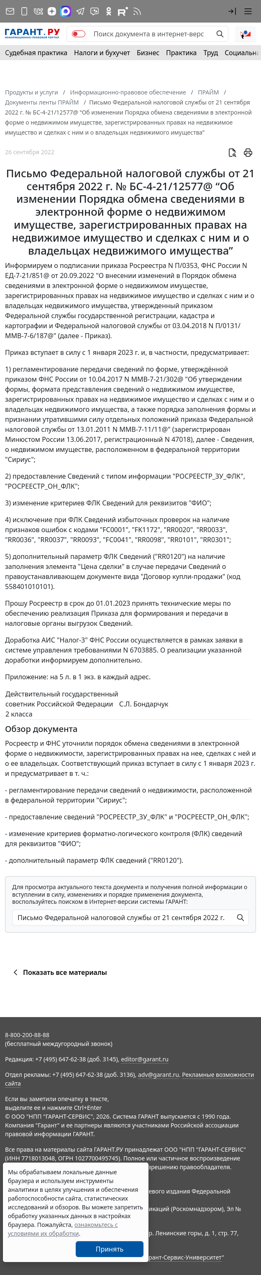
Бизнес (148, 52)
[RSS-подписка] (137, 11)
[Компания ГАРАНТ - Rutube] (123, 11)
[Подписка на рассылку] (10, 11)
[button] (232, 11)
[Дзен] (52, 11)
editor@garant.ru (145, 1059)
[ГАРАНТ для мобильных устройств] (24, 11)
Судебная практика (36, 52)
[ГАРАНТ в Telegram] (80, 11)
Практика (181, 52)
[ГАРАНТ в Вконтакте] (38, 11)
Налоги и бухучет (102, 52)
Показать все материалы (58, 972)
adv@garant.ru (158, 1075)
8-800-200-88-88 (27, 1035)
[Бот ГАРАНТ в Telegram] (95, 11)
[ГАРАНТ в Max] (65, 11)
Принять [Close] (110, 1249)
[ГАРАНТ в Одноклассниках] (109, 11)
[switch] (78, 34)
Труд (210, 52)
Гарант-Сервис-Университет (182, 1257)
